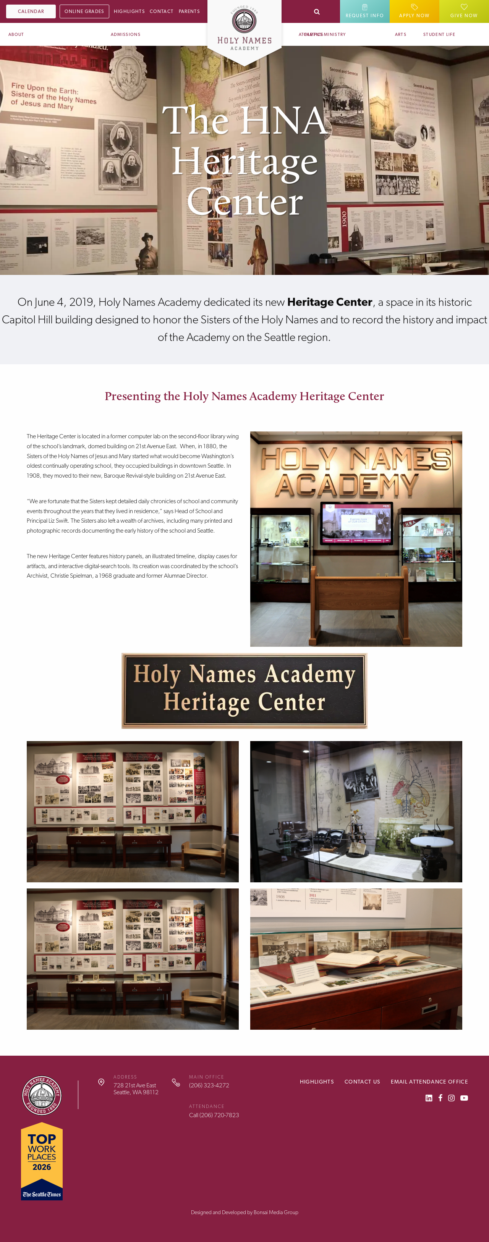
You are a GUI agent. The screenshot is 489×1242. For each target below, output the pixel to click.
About (16, 34)
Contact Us (362, 1082)
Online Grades (84, 11)
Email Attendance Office (429, 1082)
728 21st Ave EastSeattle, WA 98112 (136, 1089)
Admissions (126, 34)
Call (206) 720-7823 (214, 1115)
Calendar (31, 11)
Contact (161, 11)
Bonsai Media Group (276, 1212)
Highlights (129, 11)
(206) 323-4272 (209, 1085)
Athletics (311, 34)
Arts (400, 34)
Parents (189, 11)
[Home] (244, 24)
